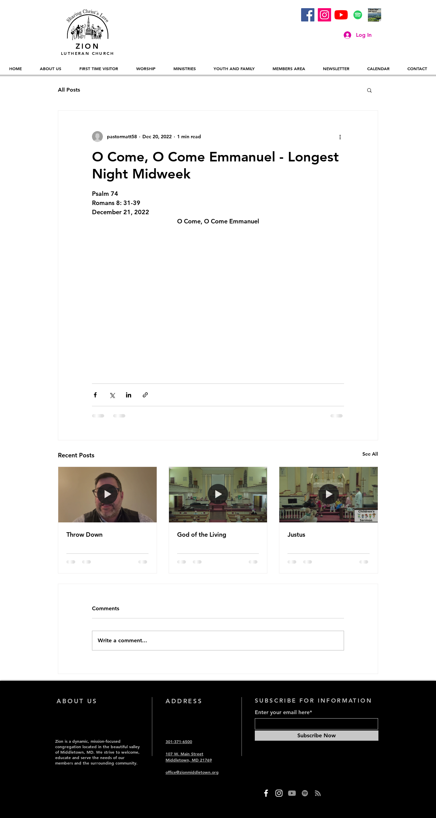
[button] (369, 90)
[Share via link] (145, 395)
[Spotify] (357, 14)
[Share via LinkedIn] (128, 395)
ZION (88, 46)
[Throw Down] (107, 494)
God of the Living (201, 534)
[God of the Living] (218, 494)
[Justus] (328, 494)
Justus (296, 534)
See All (370, 454)
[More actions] (340, 136)
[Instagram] (324, 14)
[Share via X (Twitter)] (112, 395)
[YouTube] (341, 14)
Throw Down (84, 534)
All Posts (69, 89)
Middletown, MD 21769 (189, 759)
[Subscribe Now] (316, 735)
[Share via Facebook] (95, 395)
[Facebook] (307, 14)
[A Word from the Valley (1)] (374, 14)
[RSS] (318, 793)
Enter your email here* (283, 712)
